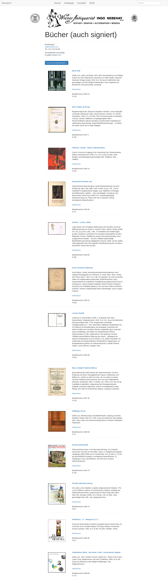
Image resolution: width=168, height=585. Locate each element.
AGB (91, 3)
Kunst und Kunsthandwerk (56, 63)
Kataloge (69, 3)
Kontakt (81, 3)
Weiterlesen (76, 89)
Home (57, 3)
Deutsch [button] (7, 3)
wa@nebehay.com (51, 47)
